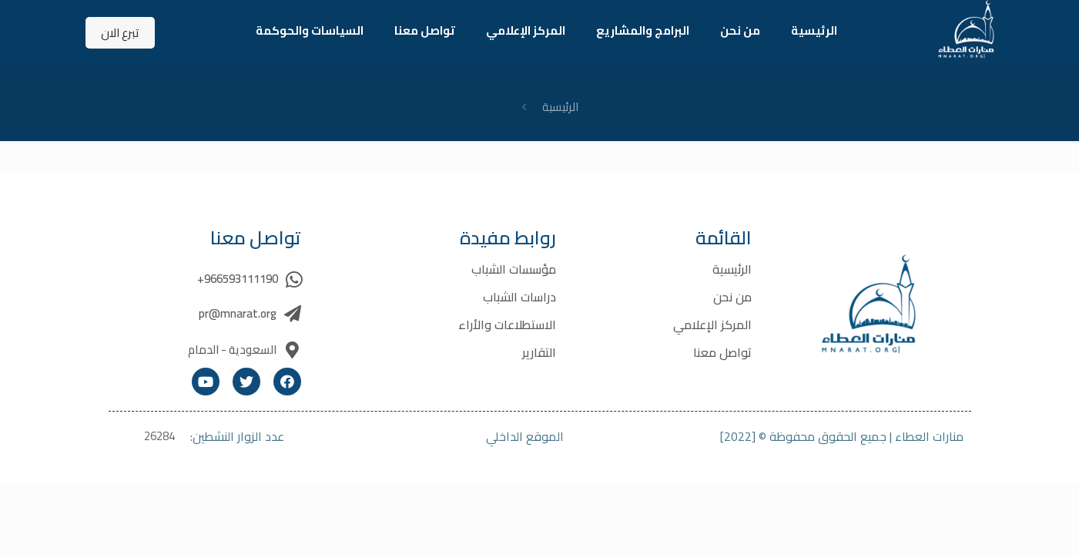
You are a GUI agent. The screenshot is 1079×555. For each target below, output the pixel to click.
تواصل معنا (722, 352)
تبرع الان (120, 33)
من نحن (732, 296)
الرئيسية (560, 107)
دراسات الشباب (519, 296)
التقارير (539, 352)
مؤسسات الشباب (513, 269)
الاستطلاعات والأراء (507, 324)
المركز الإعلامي (712, 324)
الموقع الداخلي (525, 436)
